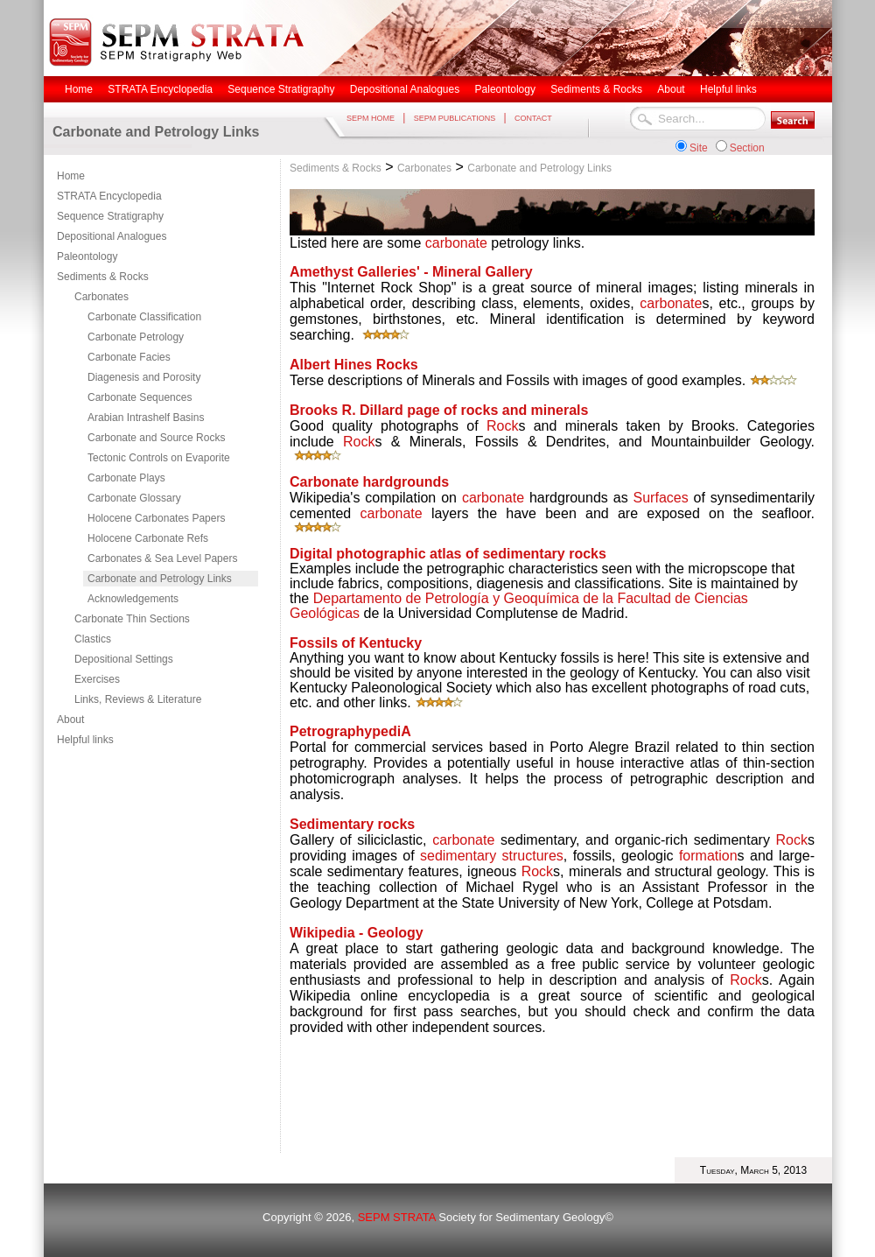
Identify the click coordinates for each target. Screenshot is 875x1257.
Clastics (92, 639)
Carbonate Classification (144, 317)
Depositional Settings (123, 659)
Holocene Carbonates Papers (156, 518)
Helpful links (85, 740)
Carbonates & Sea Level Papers (162, 558)
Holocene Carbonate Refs (148, 538)
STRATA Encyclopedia (109, 196)
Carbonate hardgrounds (369, 481)
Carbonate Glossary (134, 498)
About (70, 719)
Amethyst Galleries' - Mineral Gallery (411, 271)
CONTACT (533, 118)
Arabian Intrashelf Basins (146, 417)
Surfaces (661, 497)
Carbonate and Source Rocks (156, 438)
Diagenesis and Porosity (144, 377)
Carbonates (101, 297)
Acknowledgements (133, 599)
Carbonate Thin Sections (132, 619)
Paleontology (87, 256)
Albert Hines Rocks (354, 364)
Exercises (97, 679)
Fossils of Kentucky (356, 643)
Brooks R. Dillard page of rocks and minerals (439, 410)
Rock (502, 425)
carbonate (456, 242)
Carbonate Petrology (136, 337)
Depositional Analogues (111, 236)
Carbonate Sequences (140, 397)
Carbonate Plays (126, 478)
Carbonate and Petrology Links (160, 578)
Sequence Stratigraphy (110, 216)
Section (747, 148)
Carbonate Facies (129, 357)
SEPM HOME (370, 118)
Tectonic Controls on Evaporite (159, 458)
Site (699, 148)
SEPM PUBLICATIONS (454, 118)
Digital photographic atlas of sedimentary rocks (448, 553)
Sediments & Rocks (103, 276)
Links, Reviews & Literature (137, 699)
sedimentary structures (492, 855)
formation (708, 855)
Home (71, 176)
